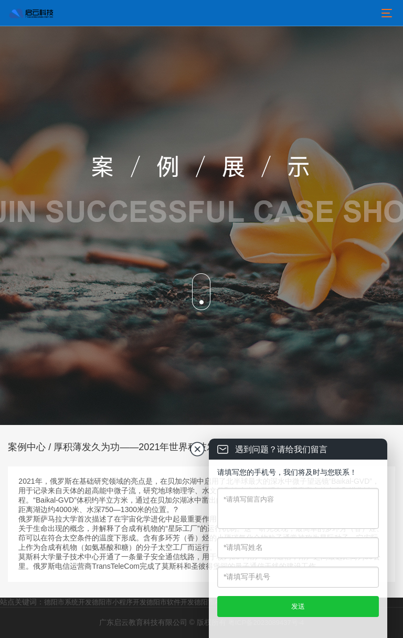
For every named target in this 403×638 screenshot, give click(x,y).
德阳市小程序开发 (119, 602)
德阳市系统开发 (68, 602)
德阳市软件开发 (170, 602)
